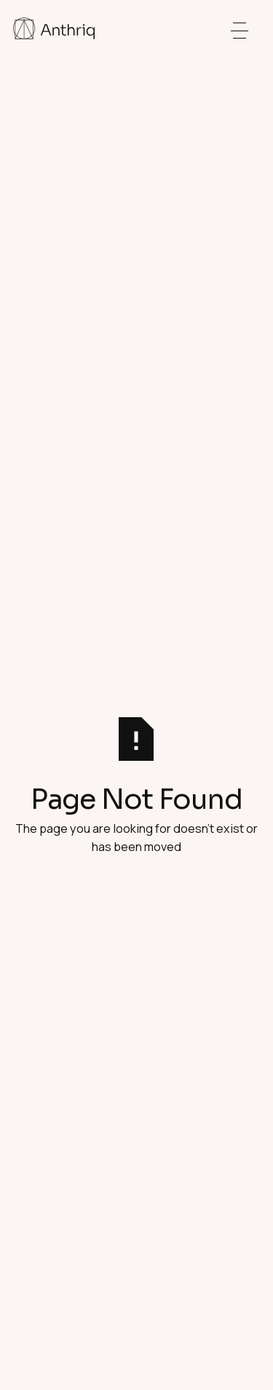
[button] (239, 30)
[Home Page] (54, 30)
